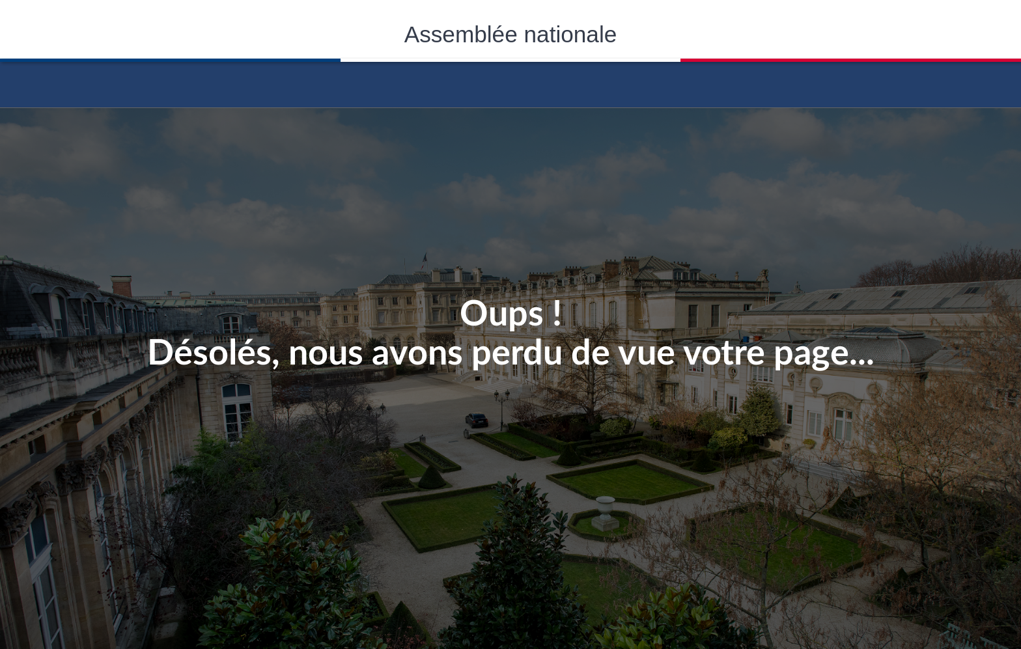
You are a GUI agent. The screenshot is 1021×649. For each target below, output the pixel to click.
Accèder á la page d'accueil (510, 80)
